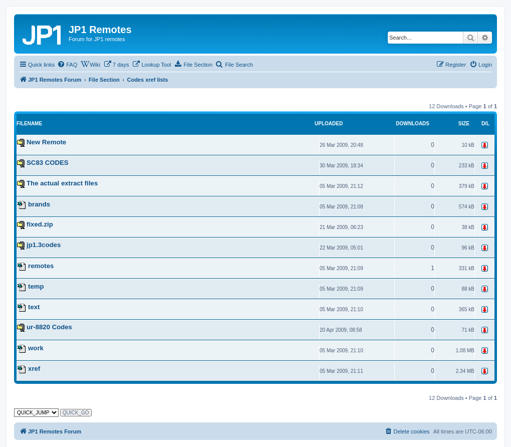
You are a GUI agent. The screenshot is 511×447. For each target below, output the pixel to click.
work (36, 348)
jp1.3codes (44, 245)
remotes (41, 266)
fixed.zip (40, 224)
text (34, 307)
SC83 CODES (48, 162)
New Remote (46, 142)
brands (39, 204)
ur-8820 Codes (49, 327)
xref (34, 368)
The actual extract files (62, 183)
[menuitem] (67, 65)
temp (36, 286)
